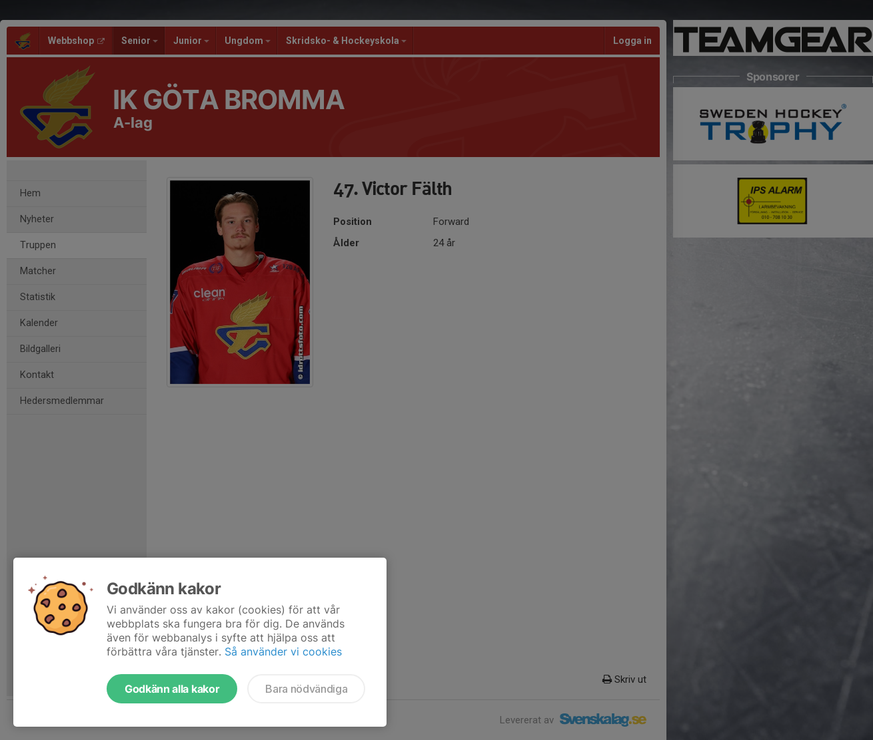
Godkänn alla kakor (172, 688)
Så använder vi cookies (283, 651)
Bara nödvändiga (306, 688)
